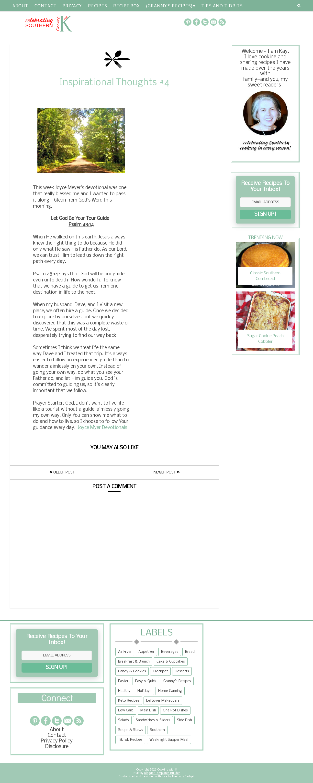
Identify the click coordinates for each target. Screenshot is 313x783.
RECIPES (97, 5)
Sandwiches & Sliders (153, 720)
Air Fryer (125, 652)
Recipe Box (126, 5)
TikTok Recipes (130, 740)
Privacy (72, 5)
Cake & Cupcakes (170, 662)
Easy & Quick (145, 681)
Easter (123, 681)
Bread (190, 652)
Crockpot (160, 671)
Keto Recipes (128, 701)
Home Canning (170, 691)
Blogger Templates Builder (162, 773)
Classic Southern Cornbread (265, 276)
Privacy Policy (57, 741)
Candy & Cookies (132, 671)
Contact (45, 5)
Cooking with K (166, 769)
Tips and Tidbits (222, 5)
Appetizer (146, 652)
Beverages (169, 652)
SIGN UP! (265, 214)
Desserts (182, 671)
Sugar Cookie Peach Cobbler (265, 339)
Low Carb (126, 710)
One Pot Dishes (175, 710)
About (20, 5)
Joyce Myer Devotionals (102, 427)
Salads (123, 720)
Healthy (124, 691)
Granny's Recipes (177, 681)
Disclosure (57, 747)
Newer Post (167, 472)
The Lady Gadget (182, 776)
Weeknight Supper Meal (168, 740)
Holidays (144, 691)
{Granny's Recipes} (169, 5)
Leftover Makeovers (162, 701)
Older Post (62, 472)
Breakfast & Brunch (134, 662)
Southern (157, 730)
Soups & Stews (130, 730)
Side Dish (184, 720)
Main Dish (148, 710)
